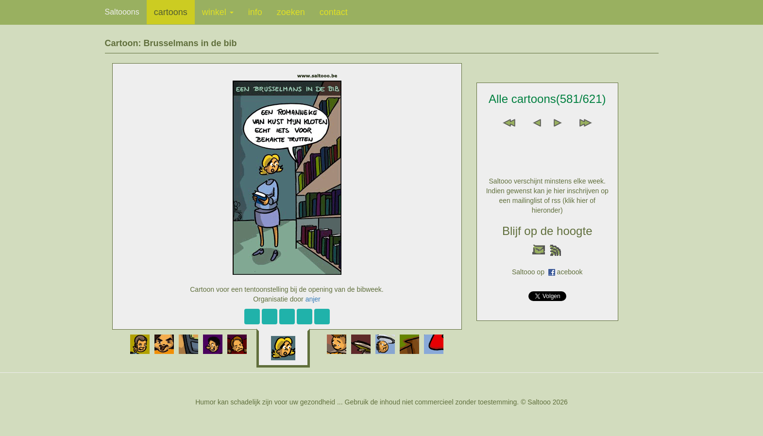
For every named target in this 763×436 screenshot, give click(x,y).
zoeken (291, 12)
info (255, 12)
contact (334, 12)
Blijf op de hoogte (547, 230)
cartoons (170, 12)
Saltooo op (530, 272)
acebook (570, 272)
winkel (218, 12)
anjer (313, 299)
